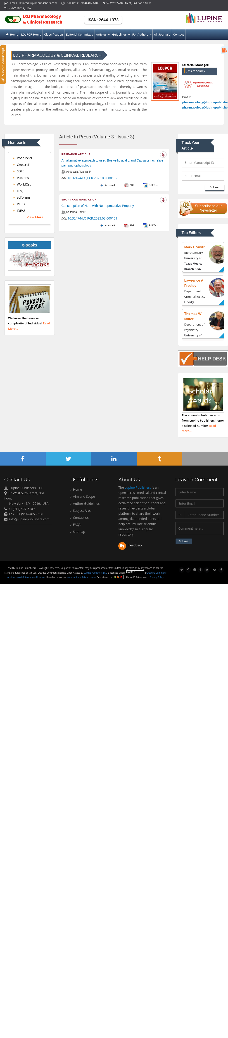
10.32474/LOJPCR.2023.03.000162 (92, 178)
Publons (21, 178)
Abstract (107, 185)
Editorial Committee (79, 34)
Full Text (151, 185)
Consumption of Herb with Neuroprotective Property (98, 206)
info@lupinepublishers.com (29, 519)
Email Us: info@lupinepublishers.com (31, 3)
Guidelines (120, 34)
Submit (215, 187)
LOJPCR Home (31, 34)
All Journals (162, 34)
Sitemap (77, 532)
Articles (102, 34)
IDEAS (19, 210)
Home (12, 34)
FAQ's (75, 525)
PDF (129, 185)
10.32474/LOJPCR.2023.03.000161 (92, 218)
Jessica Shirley (196, 71)
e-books (29, 245)
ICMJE (19, 191)
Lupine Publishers (137, 488)
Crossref (21, 164)
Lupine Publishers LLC (96, 572)
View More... (36, 217)
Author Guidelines (85, 504)
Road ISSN (22, 158)
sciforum (21, 197)
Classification (53, 34)
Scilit (18, 171)
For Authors (141, 34)
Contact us (79, 518)
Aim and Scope (82, 497)
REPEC (19, 204)
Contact (178, 34)
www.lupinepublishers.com (81, 577)
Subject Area (80, 511)
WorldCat (22, 184)
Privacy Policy (156, 577)
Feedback (130, 546)
